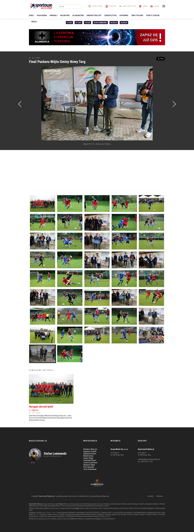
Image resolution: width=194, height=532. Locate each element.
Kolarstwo (65, 15)
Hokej (31, 15)
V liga (87, 22)
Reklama (159, 496)
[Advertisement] (32, 103)
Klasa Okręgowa (100, 22)
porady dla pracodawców (100, 496)
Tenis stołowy (137, 15)
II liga (69, 22)
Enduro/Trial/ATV (94, 15)
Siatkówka (123, 15)
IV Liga (78, 22)
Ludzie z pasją (95, 6)
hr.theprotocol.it (84, 496)
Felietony (110, 6)
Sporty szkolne (152, 15)
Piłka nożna (42, 15)
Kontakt (151, 496)
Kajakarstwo (78, 15)
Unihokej (53, 15)
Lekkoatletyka (110, 15)
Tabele (143, 6)
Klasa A (114, 22)
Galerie (154, 6)
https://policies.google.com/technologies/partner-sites (82, 504)
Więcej (34, 22)
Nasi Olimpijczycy (127, 6)
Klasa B (124, 22)
